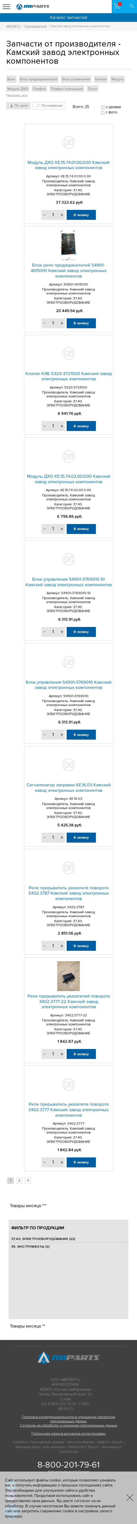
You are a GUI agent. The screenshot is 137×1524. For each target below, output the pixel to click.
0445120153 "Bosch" (84, 1447)
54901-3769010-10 (76, 593)
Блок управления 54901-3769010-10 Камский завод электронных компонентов (69, 581)
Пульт (92, 89)
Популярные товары (47, 1442)
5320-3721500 (75, 387)
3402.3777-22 (76, 1015)
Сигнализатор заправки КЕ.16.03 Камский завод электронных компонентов (69, 787)
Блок (11, 79)
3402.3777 (75, 1123)
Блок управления (76, 79)
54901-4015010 (76, 284)
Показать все (16, 96)
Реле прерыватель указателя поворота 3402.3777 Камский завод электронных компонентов (68, 1109)
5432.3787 (75, 907)
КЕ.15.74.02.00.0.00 (75, 490)
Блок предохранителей (38, 79)
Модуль (117, 79)
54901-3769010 (75, 696)
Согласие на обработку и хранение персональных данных (68, 1425)
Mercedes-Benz (28, 1447)
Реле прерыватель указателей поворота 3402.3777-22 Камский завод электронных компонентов (68, 1001)
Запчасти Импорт (81, 1442)
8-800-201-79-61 (68, 1465)
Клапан (101, 79)
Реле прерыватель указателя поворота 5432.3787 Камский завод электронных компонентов (68, 893)
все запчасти (54, 1447)
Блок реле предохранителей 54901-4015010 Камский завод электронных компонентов (69, 270)
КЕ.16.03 (75, 799)
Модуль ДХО (17, 89)
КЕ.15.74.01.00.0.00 (76, 176)
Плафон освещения (67, 89)
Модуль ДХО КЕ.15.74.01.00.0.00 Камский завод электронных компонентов (68, 165)
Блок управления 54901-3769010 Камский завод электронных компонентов (68, 684)
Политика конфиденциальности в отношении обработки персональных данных (68, 1419)
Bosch (117, 1442)
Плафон (39, 89)
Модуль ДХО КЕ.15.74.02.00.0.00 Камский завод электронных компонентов (68, 479)
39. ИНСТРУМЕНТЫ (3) (30, 1246)
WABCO (103, 1442)
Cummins (20, 1442)
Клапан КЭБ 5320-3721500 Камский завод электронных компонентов (69, 376)
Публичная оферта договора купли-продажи (68, 1433)
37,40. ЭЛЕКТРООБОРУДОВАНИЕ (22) (43, 1239)
